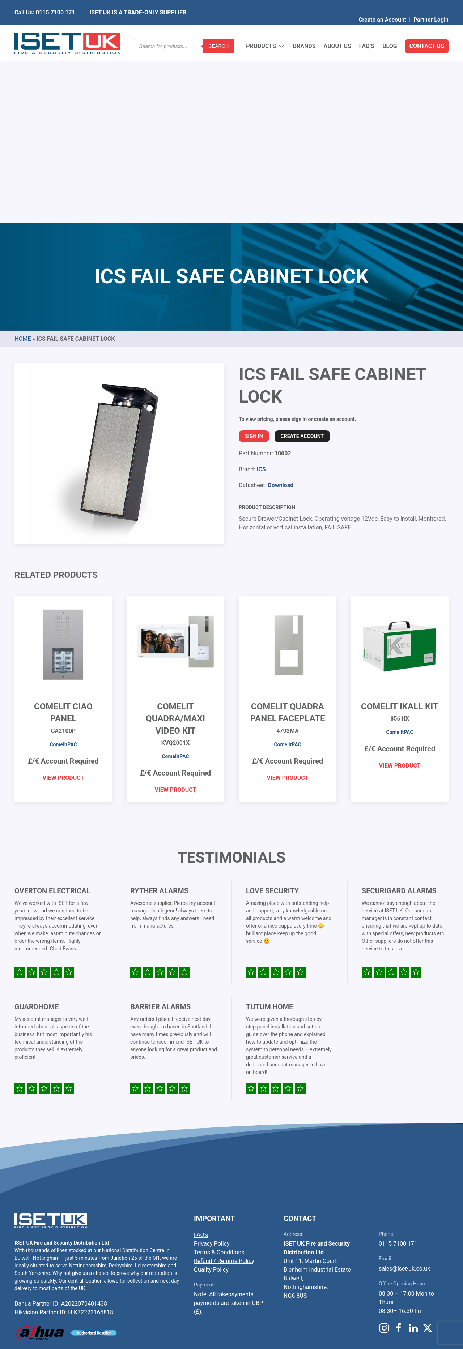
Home (22, 163)
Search (219, 28)
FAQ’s (367, 28)
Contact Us (426, 28)
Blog (389, 28)
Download (280, 309)
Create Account (302, 260)
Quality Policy (211, 1094)
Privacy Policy (212, 1068)
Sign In (254, 260)
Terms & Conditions (219, 1076)
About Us (337, 28)
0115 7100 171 (398, 1068)
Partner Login (431, 5)
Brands (304, 28)
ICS (261, 293)
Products (265, 29)
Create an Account (382, 5)
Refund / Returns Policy (224, 1085)
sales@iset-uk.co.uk (404, 1093)
